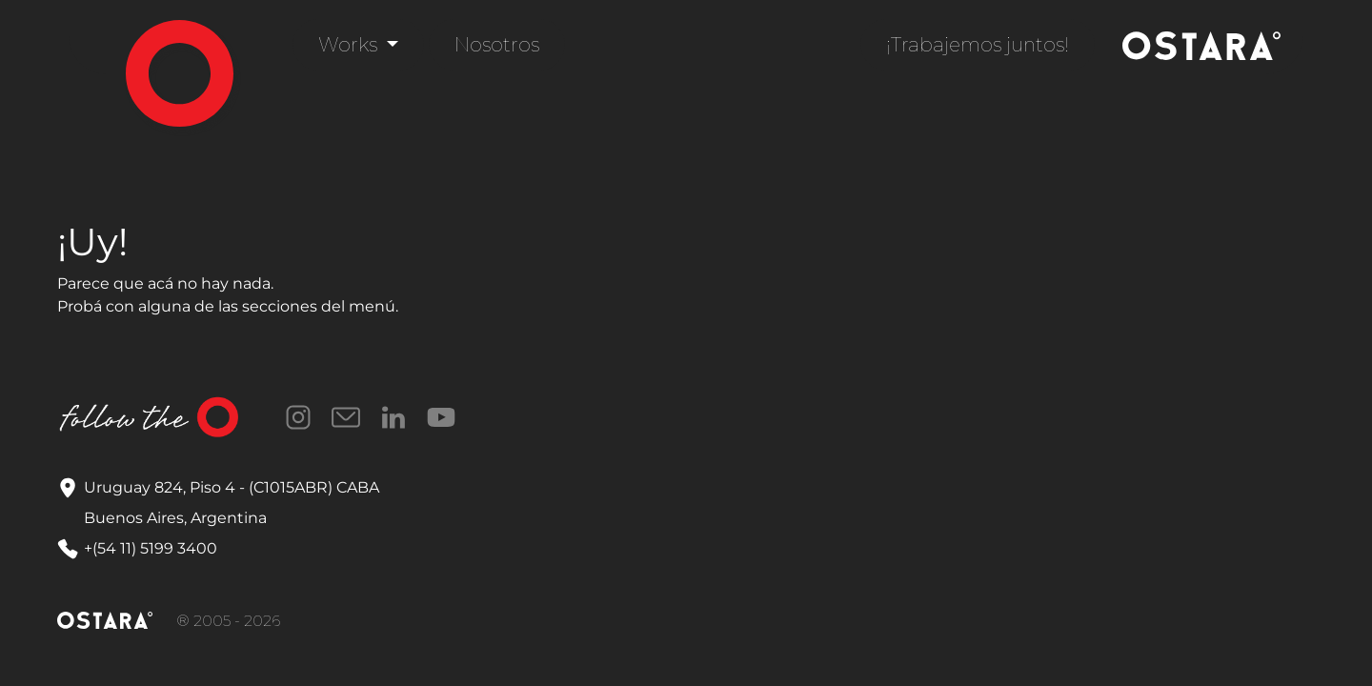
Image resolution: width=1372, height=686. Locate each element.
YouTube (441, 417)
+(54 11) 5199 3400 (150, 548)
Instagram (298, 417)
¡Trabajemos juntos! (977, 44)
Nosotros (496, 44)
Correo (346, 417)
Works (350, 44)
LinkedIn (393, 417)
